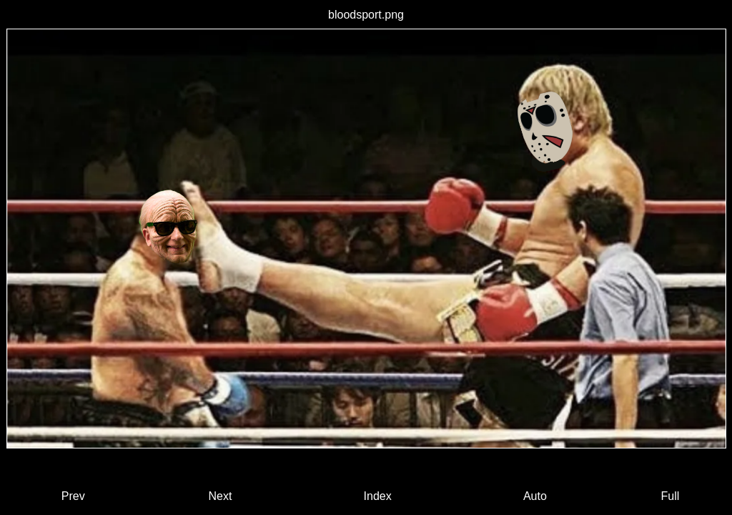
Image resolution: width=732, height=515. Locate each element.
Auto (535, 496)
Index (378, 496)
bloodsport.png (366, 15)
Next (220, 496)
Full (670, 496)
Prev (73, 496)
